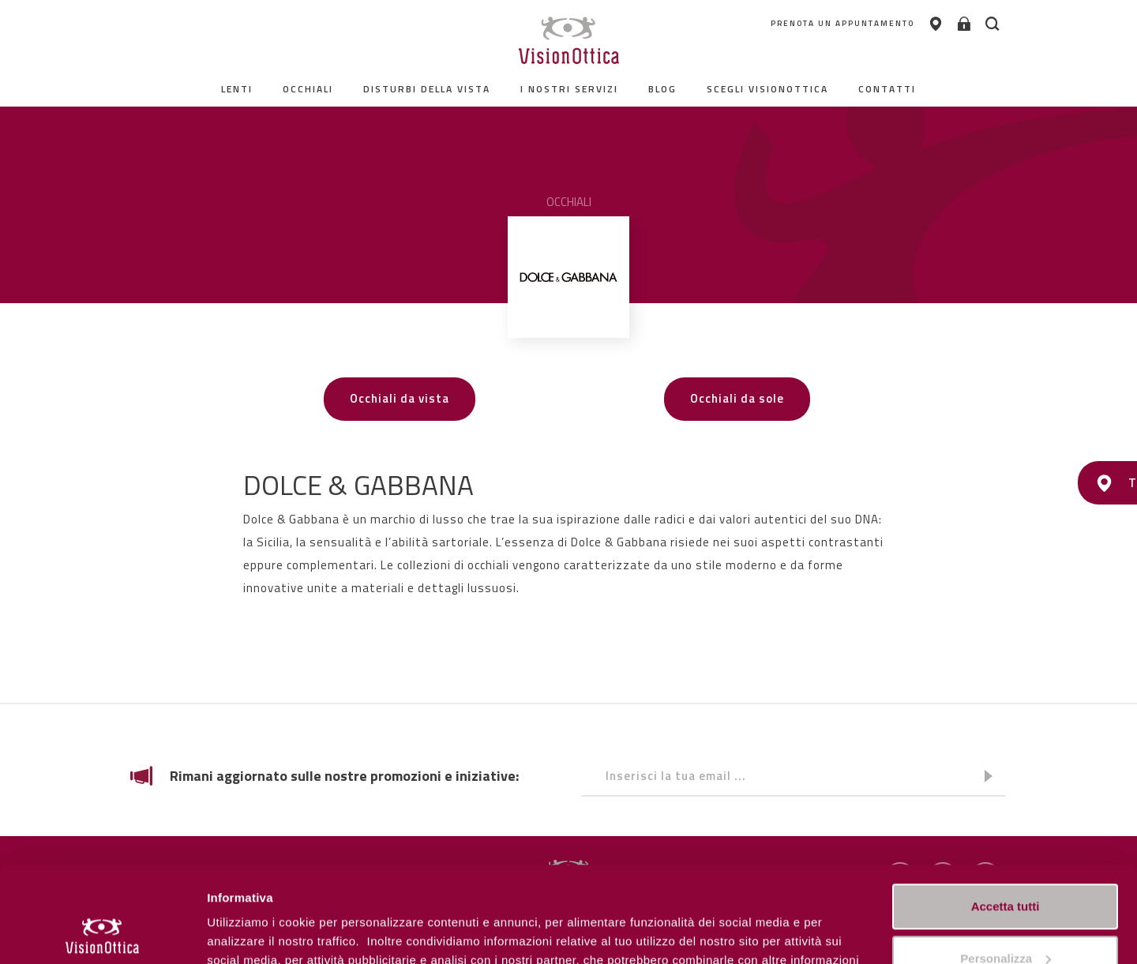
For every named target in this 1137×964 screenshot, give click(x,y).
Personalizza (243, 933)
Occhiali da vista (399, 398)
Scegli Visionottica (767, 88)
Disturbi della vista (426, 88)
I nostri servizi (569, 88)
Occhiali (308, 88)
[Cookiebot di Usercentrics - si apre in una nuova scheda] (102, 933)
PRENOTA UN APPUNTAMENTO (842, 23)
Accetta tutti (1005, 816)
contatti (887, 88)
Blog (662, 88)
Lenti (237, 88)
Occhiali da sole (737, 398)
